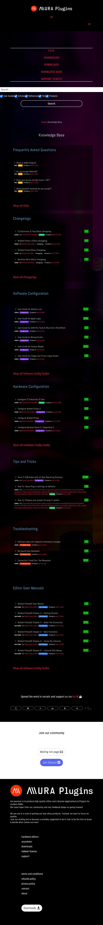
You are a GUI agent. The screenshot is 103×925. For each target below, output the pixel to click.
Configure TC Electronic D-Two (29, 399)
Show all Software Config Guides (31, 373)
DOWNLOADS (51, 64)
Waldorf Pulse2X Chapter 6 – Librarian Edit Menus (38, 650)
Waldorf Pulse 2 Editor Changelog (30, 240)
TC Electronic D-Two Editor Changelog (32, 231)
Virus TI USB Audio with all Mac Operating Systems (38, 477)
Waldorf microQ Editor (61, 492)
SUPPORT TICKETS (51, 79)
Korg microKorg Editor (52, 490)
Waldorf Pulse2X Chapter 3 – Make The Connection (38, 622)
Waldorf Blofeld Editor (47, 492)
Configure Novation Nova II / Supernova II (34, 427)
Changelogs (40, 244)
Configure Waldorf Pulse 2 (27, 408)
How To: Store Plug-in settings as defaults (34, 486)
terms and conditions (32, 873)
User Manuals (43, 607)
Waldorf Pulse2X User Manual (29, 603)
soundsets (26, 841)
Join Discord (49, 762)
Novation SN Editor (78, 490)
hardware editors (30, 836)
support (25, 856)
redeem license (29, 851)
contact (25, 888)
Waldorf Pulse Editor (28, 253)
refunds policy (28, 878)
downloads (26, 846)
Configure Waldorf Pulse (26, 418)
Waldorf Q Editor (27, 494)
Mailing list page (49, 752)
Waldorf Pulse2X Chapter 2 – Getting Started (36, 613)
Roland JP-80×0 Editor (33, 492)
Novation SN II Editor (28, 263)
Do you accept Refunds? (26, 171)
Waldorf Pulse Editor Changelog (30, 250)
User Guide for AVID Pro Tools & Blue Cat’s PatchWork (39, 327)
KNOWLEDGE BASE (51, 71)
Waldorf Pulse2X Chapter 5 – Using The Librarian (37, 641)
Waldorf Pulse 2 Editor (28, 244)
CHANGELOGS (51, 57)
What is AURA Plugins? (26, 162)
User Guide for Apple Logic (27, 318)
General (41, 235)
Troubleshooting (25, 545)
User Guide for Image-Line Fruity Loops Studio (36, 355)
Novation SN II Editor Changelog (30, 259)
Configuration (24, 312)
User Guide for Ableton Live (28, 309)
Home (43, 122)
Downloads (30, 908)
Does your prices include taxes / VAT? (33, 180)
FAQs (20, 165)
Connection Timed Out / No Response (32, 560)
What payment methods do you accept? (33, 188)
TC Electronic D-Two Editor (30, 235)
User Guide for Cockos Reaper (29, 346)
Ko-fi (74, 696)
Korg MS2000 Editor (66, 490)
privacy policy (28, 883)
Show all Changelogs (24, 277)
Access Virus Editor (27, 480)
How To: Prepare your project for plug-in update (36, 500)
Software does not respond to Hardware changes (37, 541)
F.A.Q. (51, 50)
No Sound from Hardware (27, 551)
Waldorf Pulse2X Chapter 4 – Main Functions (35, 631)
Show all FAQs (21, 205)
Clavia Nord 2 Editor (40, 490)
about (24, 893)
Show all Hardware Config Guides (31, 445)
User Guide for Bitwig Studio (28, 337)
